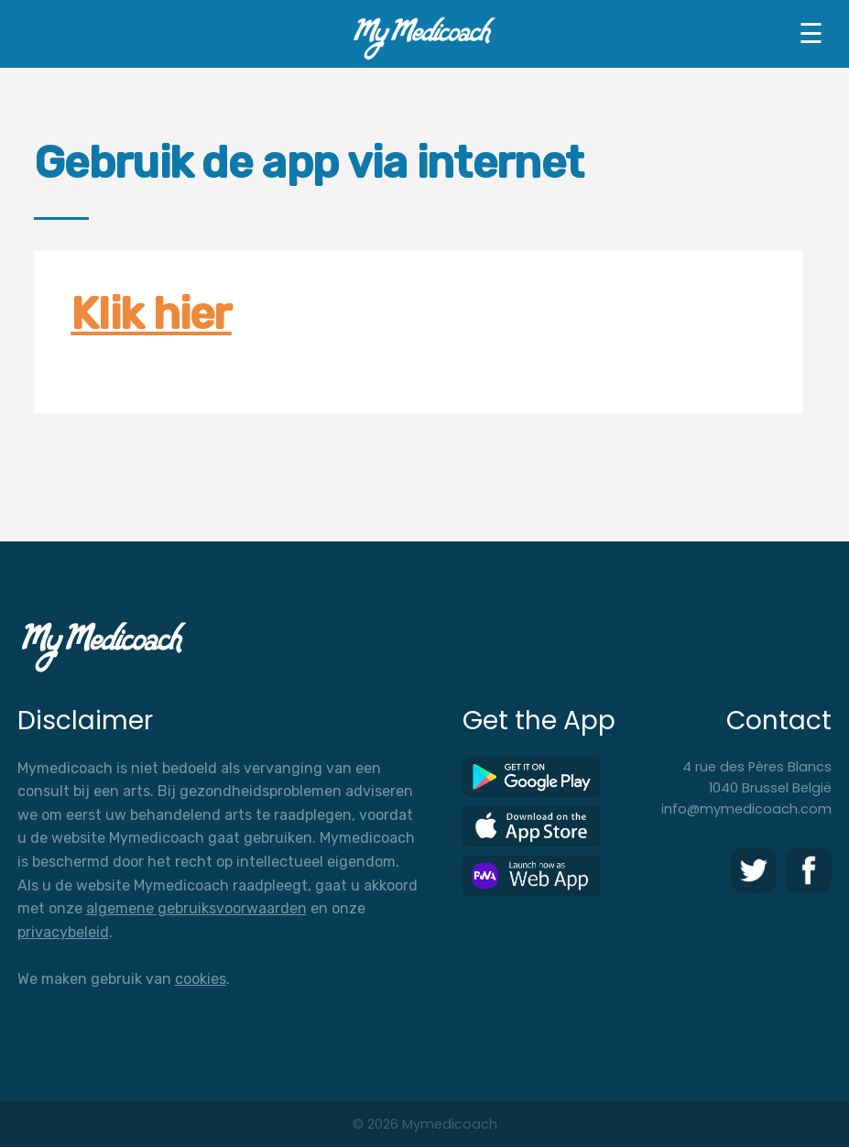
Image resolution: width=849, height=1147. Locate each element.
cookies (200, 979)
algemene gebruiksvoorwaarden (196, 908)
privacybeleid (63, 932)
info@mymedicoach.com (746, 809)
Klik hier (151, 314)
